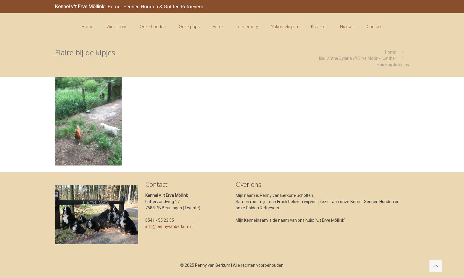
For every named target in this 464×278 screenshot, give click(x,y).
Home (390, 52)
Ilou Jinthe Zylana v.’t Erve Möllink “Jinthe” (357, 58)
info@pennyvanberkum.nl (169, 226)
